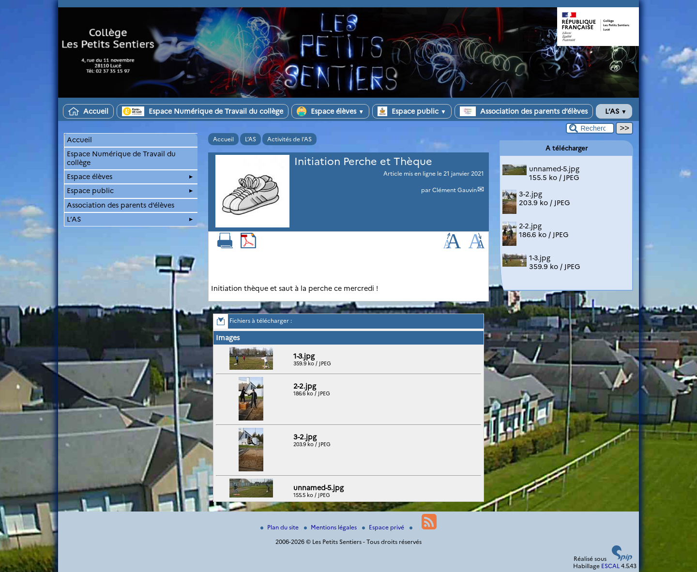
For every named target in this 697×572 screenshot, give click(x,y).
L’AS (614, 111)
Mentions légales (331, 527)
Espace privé (384, 527)
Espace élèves (330, 111)
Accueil (88, 111)
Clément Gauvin (454, 190)
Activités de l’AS (289, 139)
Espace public (412, 111)
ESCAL (610, 566)
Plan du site (280, 527)
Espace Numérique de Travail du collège (202, 111)
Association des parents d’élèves (524, 111)
